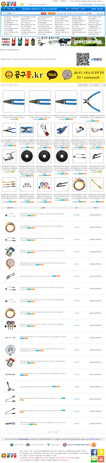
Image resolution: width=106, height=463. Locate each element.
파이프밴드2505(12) (50, 59)
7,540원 (40, 175)
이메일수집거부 (34, 439)
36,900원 (92, 202)
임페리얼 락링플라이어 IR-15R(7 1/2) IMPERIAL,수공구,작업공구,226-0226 (9, 142)
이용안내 (14, 439)
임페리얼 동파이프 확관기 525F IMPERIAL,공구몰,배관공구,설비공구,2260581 (9, 168)
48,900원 (57, 148)
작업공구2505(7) (17, 59)
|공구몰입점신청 (75, 439)
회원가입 (77, 1)
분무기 (72, 13)
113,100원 (7, 172)
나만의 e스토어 (91, 1)
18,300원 (12, 119)
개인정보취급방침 (23, 439)
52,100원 (57, 200)
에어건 (76, 13)
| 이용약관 (98, 439)
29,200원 (75, 148)
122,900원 (22, 202)
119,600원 (92, 148)
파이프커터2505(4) (38, 59)
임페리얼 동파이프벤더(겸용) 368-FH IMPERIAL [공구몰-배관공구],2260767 (96, 168)
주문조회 (84, 1)
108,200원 (5, 202)
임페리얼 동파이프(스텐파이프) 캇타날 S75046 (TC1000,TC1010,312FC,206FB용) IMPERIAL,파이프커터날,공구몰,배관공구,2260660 (26, 170)
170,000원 (75, 174)
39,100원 (22, 147)
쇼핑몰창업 (57, 439)
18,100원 (35, 119)
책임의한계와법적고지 (47, 439)
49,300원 (40, 148)
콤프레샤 (66, 13)
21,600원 (87, 121)
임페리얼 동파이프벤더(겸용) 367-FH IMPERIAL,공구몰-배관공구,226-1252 (62, 196)
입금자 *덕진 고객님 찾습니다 (38, 4)
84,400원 (75, 202)
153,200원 (40, 202)
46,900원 (94, 172)
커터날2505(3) (27, 59)
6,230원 (57, 174)
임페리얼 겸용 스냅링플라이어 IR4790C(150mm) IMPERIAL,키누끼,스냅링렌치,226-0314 (92, 117)
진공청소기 (82, 13)
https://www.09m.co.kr (62, 460)
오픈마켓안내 (66, 439)
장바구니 (100, 1)
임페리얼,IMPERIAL (13, 50)
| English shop (84, 439)
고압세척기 (60, 13)
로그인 (72, 1)
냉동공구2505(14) (6, 59)
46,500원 (5, 146)
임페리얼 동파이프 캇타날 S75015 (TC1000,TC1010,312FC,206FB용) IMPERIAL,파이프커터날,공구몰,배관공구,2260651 (44, 169)
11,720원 (22, 176)
